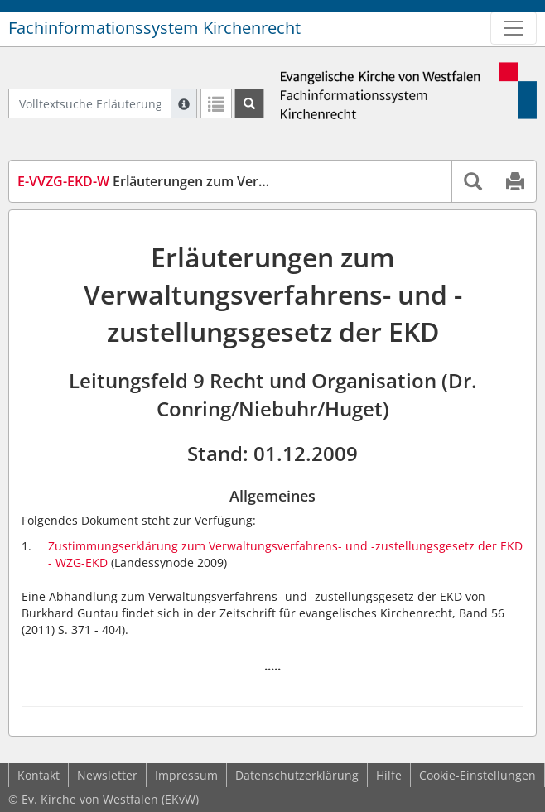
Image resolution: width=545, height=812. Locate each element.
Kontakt (38, 775)
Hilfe (389, 775)
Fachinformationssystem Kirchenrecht (154, 28)
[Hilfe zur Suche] (184, 103)
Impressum (186, 775)
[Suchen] (249, 103)
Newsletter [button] (107, 775)
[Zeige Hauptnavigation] (513, 28)
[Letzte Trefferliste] (216, 103)
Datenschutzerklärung (297, 775)
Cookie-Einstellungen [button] (477, 775)
